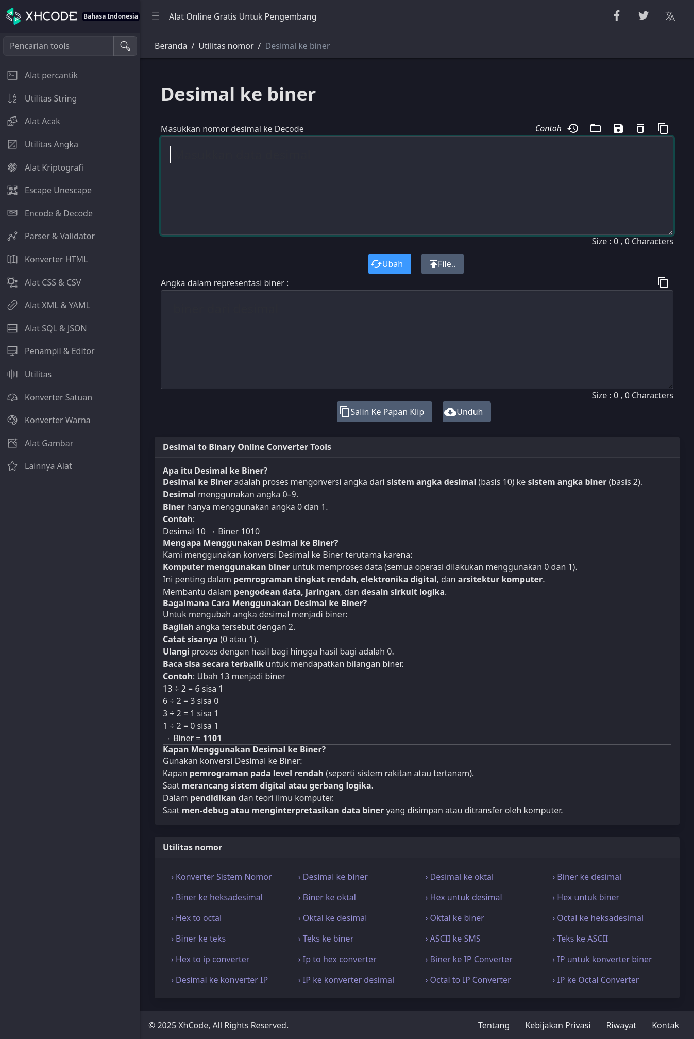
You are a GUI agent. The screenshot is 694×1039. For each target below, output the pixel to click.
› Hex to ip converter (210, 959)
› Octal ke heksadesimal (598, 918)
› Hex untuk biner (585, 897)
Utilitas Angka (39, 144)
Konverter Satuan (46, 397)
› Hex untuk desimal (464, 897)
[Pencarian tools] (58, 46)
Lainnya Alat (36, 466)
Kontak (665, 1025)
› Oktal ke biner (455, 918)
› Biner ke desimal (586, 876)
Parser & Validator (47, 236)
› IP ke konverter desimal (346, 979)
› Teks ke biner (326, 938)
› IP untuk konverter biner (602, 959)
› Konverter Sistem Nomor (221, 876)
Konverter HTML (44, 259)
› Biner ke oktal (327, 897)
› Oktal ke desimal (332, 918)
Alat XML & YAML (45, 305)
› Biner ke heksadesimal (217, 897)
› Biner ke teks (198, 938)
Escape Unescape (46, 190)
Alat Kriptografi (41, 167)
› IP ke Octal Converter (595, 979)
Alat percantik (39, 75)
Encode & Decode (46, 213)
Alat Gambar (36, 443)
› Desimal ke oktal (460, 876)
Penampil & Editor (47, 351)
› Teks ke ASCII (580, 938)
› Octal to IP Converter (468, 979)
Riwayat (621, 1025)
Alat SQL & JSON (43, 328)
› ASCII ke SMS (453, 938)
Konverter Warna (45, 420)
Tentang (494, 1025)
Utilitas (26, 374)
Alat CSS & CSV (40, 282)
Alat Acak (30, 121)
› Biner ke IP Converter (469, 959)
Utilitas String (38, 98)
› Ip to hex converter (337, 959)
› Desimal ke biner (333, 876)
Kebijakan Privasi (557, 1025)
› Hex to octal (196, 918)
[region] (70, 536)
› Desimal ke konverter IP (219, 979)
